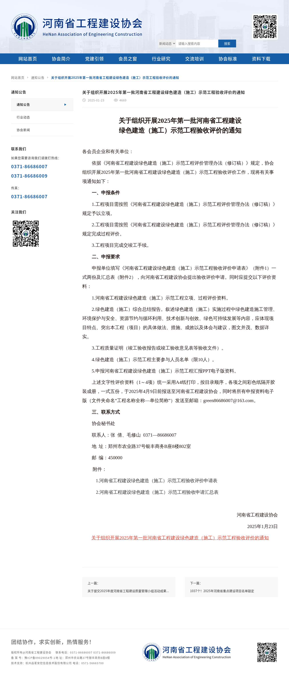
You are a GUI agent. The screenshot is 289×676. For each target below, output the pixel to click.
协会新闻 (23, 130)
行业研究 (161, 58)
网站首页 (27, 58)
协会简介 (61, 58)
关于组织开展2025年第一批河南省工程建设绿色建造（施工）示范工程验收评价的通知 (115, 77)
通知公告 (37, 77)
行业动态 (23, 117)
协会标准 (228, 58)
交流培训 (194, 58)
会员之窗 (127, 58)
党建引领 (94, 58)
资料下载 (261, 58)
